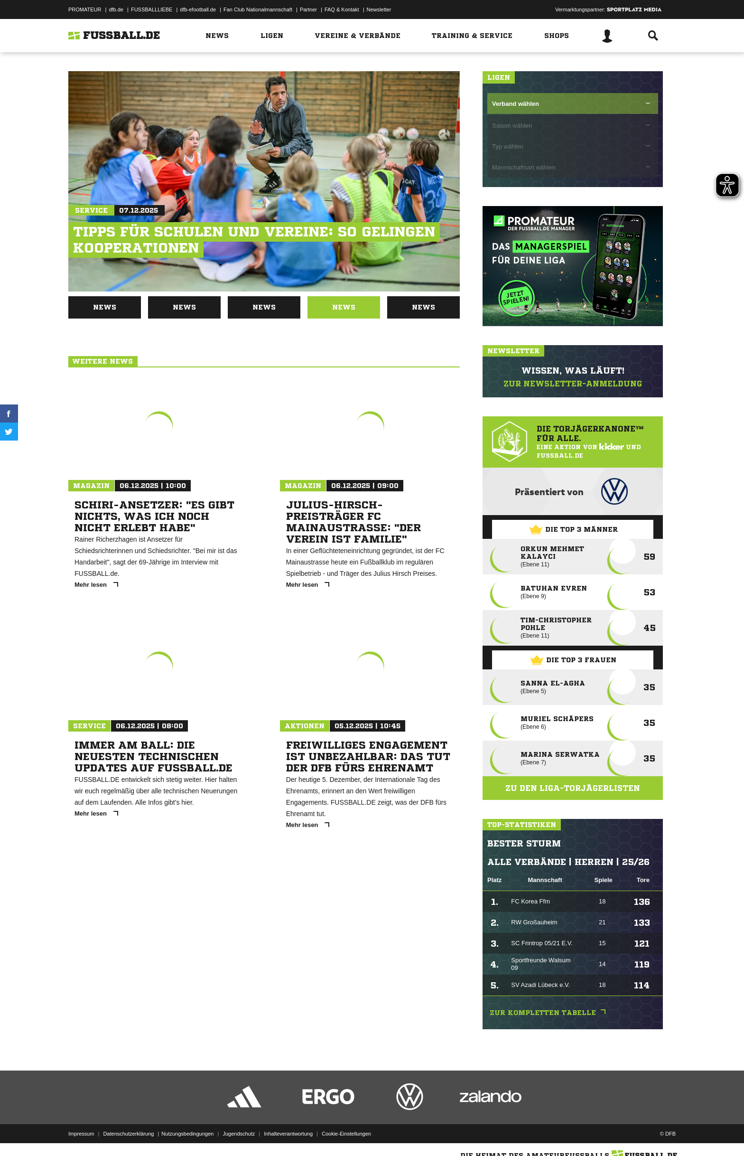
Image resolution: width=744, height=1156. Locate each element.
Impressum (81, 1134)
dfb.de (116, 9)
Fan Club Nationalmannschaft (257, 9)
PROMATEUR (84, 9)
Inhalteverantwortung (288, 1134)
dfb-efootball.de (198, 9)
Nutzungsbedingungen (187, 1134)
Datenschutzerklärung (128, 1134)
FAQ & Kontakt (342, 9)
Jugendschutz (239, 1134)
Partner (308, 9)
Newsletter (379, 9)
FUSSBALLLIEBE (151, 9)
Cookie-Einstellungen (346, 1134)
